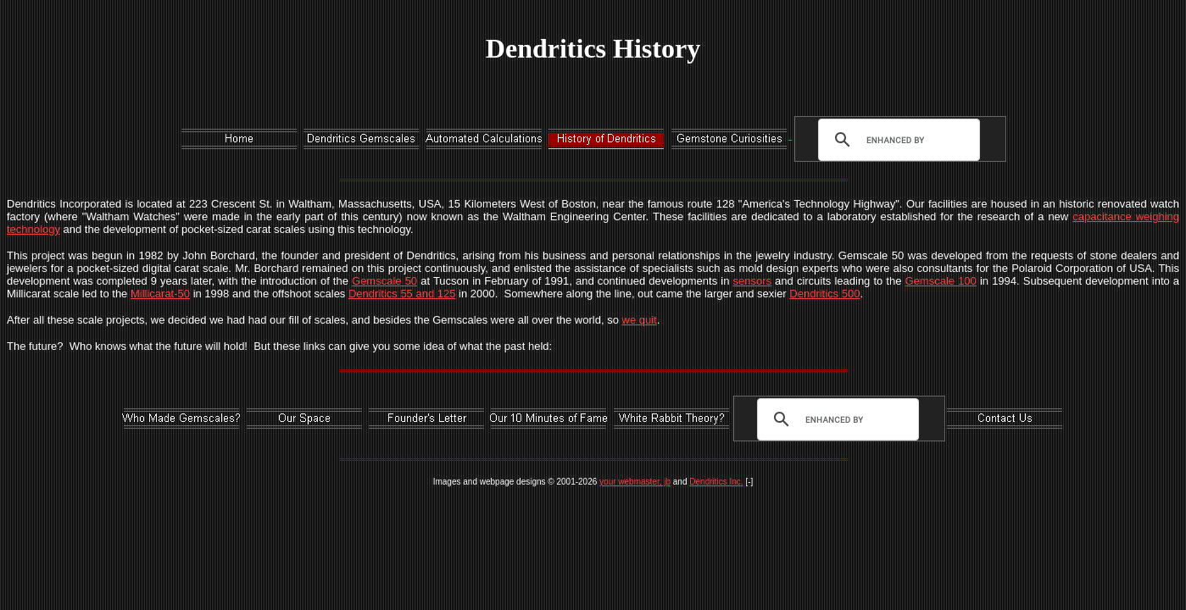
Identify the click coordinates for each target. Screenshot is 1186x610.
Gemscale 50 (384, 280)
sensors (751, 280)
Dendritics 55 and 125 (401, 293)
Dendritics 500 (824, 293)
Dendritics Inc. (716, 481)
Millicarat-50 (160, 293)
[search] (895, 140)
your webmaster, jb (635, 481)
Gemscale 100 (941, 280)
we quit (639, 319)
